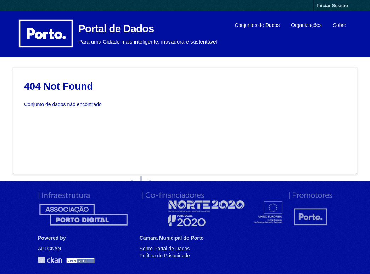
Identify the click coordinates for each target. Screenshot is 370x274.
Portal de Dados (116, 28)
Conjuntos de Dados (257, 25)
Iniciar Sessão (332, 5)
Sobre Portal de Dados (165, 248)
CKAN (50, 260)
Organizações (306, 25)
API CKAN (49, 248)
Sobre (339, 25)
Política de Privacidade (165, 255)
